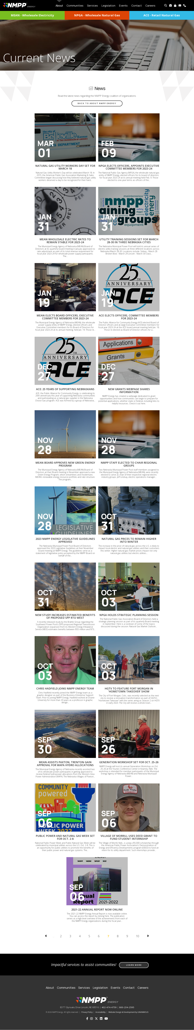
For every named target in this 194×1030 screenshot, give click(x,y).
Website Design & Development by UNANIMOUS (128, 1012)
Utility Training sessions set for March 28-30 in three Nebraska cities (128, 241)
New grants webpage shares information (129, 390)
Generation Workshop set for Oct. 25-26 (128, 762)
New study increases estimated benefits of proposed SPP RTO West (65, 616)
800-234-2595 (126, 1007)
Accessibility (100, 1012)
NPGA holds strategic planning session (128, 615)
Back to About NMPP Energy (97, 103)
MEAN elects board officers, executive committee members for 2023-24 (65, 317)
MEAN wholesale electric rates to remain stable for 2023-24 (65, 241)
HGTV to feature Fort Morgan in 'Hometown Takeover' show (129, 690)
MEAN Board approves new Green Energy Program (65, 464)
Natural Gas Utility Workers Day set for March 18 (65, 167)
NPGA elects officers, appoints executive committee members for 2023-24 (129, 167)
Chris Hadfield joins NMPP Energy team (65, 688)
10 (138, 936)
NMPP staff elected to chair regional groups (129, 464)
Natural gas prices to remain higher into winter (129, 540)
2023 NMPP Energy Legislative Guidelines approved (65, 540)
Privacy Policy (87, 1012)
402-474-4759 (109, 1007)
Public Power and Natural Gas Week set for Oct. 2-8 (65, 837)
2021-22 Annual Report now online (97, 909)
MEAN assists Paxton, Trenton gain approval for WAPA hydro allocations (65, 763)
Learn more (134, 965)
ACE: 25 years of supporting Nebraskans (65, 389)
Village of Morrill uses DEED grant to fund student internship (129, 837)
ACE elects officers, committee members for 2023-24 (129, 317)
